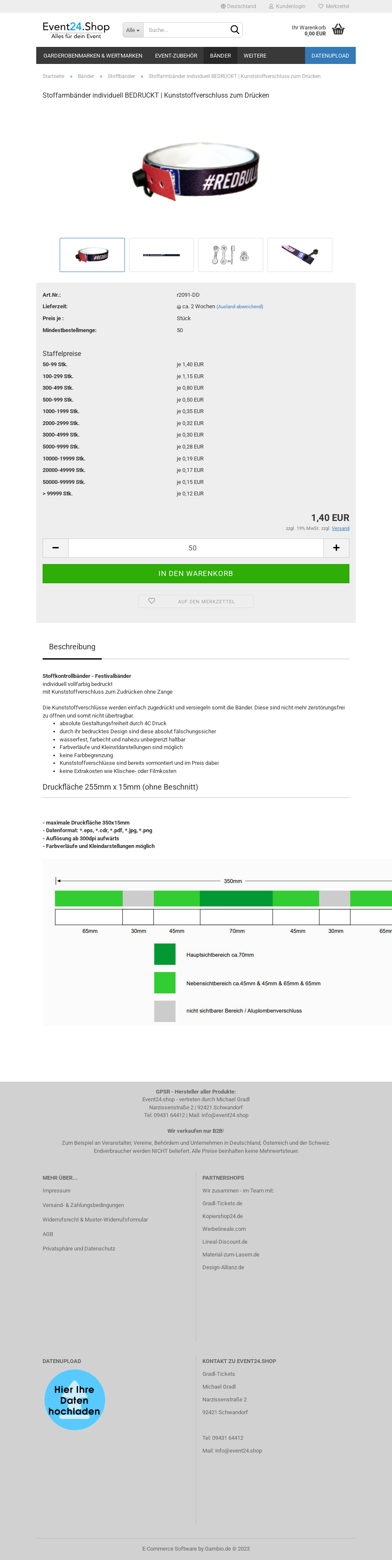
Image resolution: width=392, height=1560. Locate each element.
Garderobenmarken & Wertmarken (92, 55)
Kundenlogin (287, 6)
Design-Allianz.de (223, 1267)
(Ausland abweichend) (239, 307)
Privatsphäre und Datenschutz (79, 1248)
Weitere (255, 55)
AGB (48, 1234)
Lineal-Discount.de (225, 1242)
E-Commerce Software (169, 1549)
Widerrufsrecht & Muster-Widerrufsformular (95, 1219)
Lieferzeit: (55, 306)
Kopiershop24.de (222, 1216)
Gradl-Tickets (218, 1374)
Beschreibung (72, 646)
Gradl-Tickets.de (222, 1203)
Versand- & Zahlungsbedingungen (83, 1205)
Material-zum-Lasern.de (230, 1254)
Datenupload (330, 55)
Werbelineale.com (224, 1229)
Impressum (56, 1190)
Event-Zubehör (176, 55)
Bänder (220, 55)
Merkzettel (333, 6)
